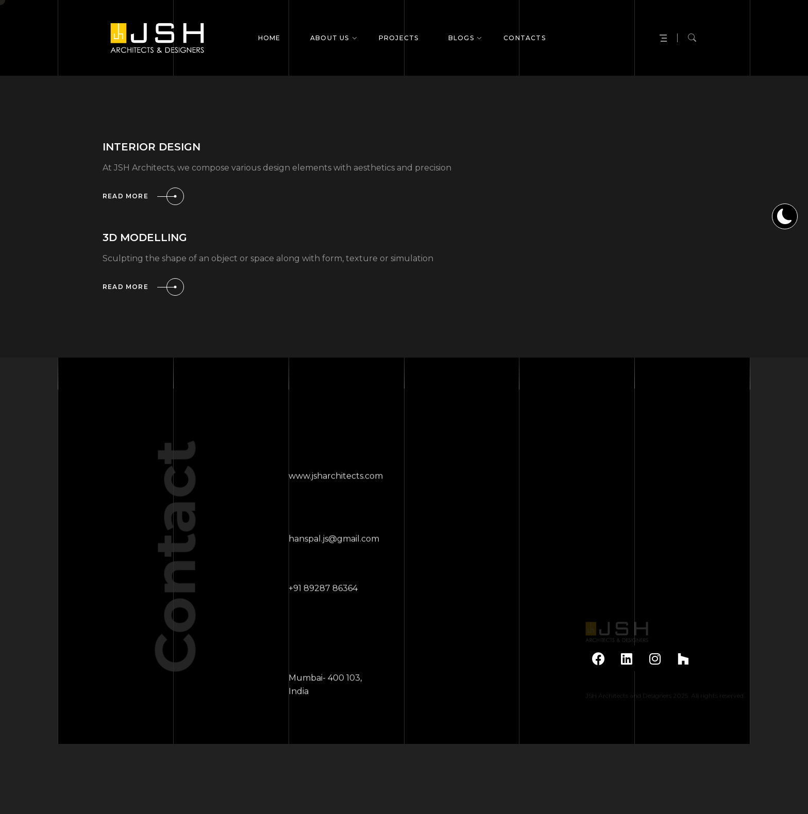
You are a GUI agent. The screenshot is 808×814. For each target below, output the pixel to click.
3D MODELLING (145, 237)
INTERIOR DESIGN (151, 147)
